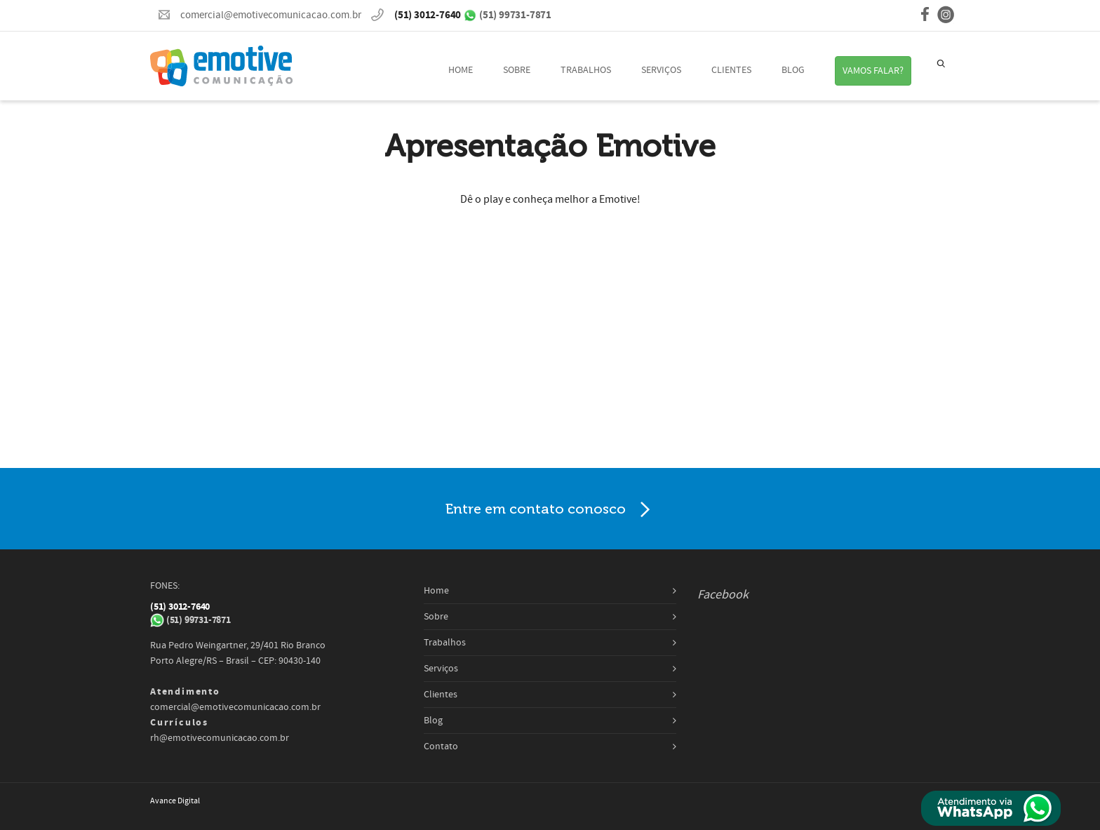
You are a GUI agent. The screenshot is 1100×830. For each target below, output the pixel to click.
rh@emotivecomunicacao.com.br (219, 738)
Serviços (661, 70)
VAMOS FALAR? (873, 71)
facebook (925, 15)
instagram (945, 14)
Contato (441, 746)
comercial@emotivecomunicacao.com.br (270, 15)
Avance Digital (175, 801)
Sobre (516, 70)
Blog (793, 70)
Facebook (723, 595)
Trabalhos (586, 70)
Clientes (731, 70)
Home (460, 70)
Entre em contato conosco (550, 510)
